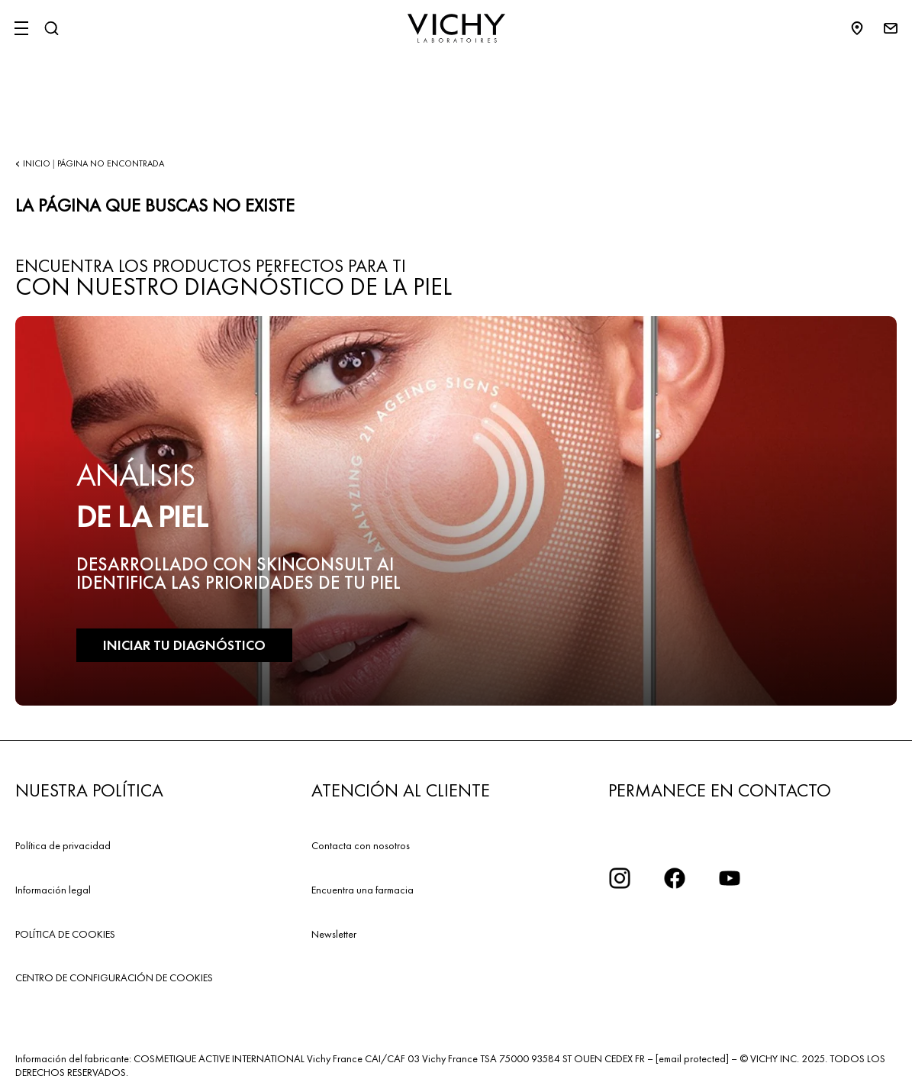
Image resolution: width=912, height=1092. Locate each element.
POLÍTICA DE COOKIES (65, 934)
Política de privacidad (63, 845)
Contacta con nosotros (360, 845)
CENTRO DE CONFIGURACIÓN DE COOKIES (114, 977)
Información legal (53, 890)
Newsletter (333, 934)
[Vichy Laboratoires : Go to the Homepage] (456, 28)
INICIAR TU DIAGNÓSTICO (184, 645)
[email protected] (692, 1058)
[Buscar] (51, 28)
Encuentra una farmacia (362, 890)
